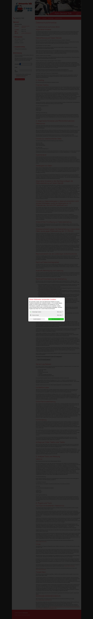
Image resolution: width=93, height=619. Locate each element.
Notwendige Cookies (35, 311)
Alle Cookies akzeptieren (56, 319)
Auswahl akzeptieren (37, 319)
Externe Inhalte (34, 315)
